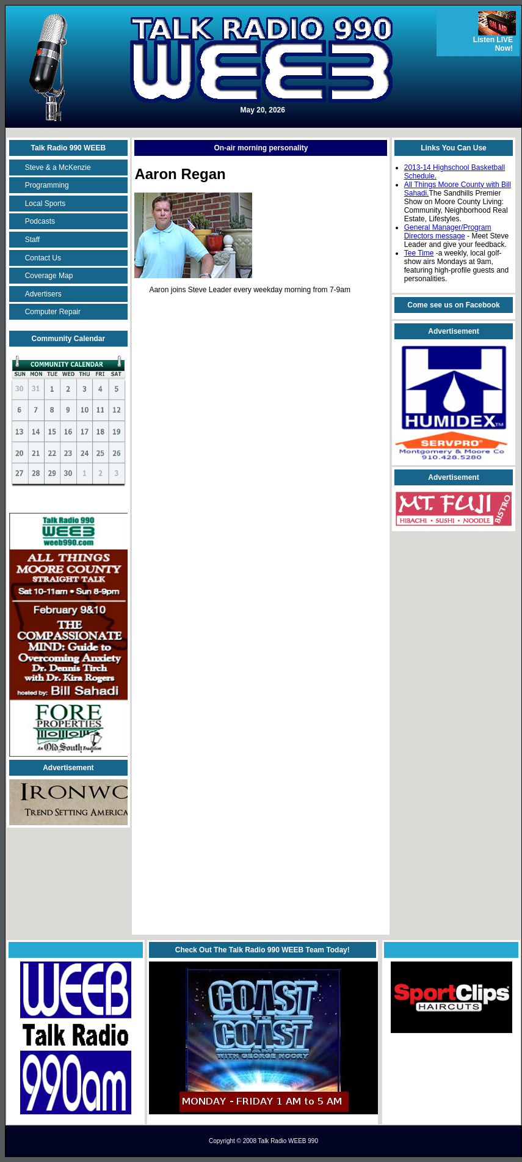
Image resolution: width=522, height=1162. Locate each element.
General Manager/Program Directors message (447, 231)
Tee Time (419, 253)
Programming (47, 185)
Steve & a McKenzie (58, 167)
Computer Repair (53, 311)
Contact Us (43, 258)
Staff (32, 239)
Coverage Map (49, 275)
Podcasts (40, 221)
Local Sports (45, 203)
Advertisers (43, 294)
